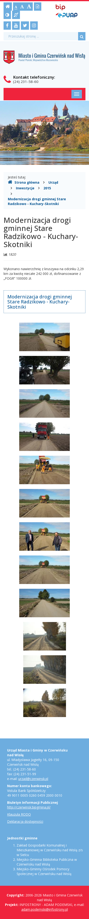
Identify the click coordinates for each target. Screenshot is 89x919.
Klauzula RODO (19, 814)
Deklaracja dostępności (25, 821)
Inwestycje (25, 188)
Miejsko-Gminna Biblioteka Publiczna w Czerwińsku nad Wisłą (47, 861)
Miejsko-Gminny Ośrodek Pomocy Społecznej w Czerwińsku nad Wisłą (44, 871)
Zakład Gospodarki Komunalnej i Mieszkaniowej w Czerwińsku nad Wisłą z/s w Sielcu (50, 850)
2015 (47, 188)
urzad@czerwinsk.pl (33, 778)
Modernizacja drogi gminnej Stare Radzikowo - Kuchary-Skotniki (37, 201)
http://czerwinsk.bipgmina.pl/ (29, 807)
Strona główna (23, 182)
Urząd (53, 182)
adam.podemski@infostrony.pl (44, 909)
